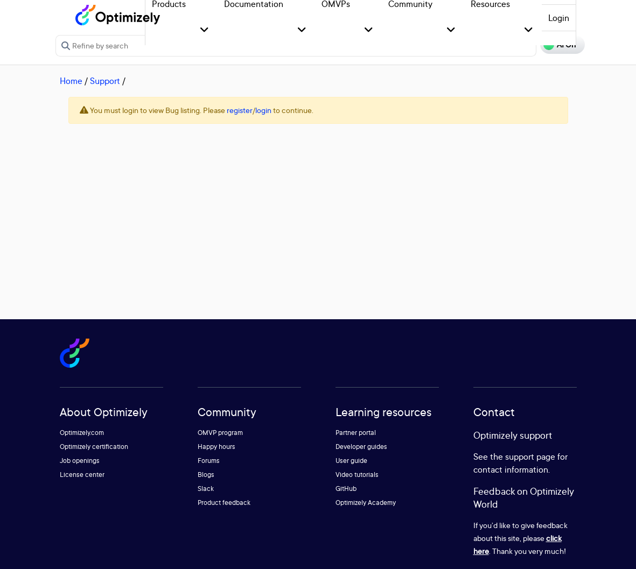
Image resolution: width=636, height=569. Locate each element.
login (263, 110)
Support (105, 81)
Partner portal (356, 432)
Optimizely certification (94, 446)
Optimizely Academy (366, 502)
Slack (206, 488)
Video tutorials (357, 474)
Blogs (206, 474)
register (240, 110)
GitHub (346, 488)
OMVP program (220, 432)
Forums (209, 460)
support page (530, 456)
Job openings (80, 460)
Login (558, 18)
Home (71, 81)
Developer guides (361, 446)
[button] (204, 30)
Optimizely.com (82, 432)
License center (82, 474)
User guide (351, 460)
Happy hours (216, 446)
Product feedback (224, 502)
